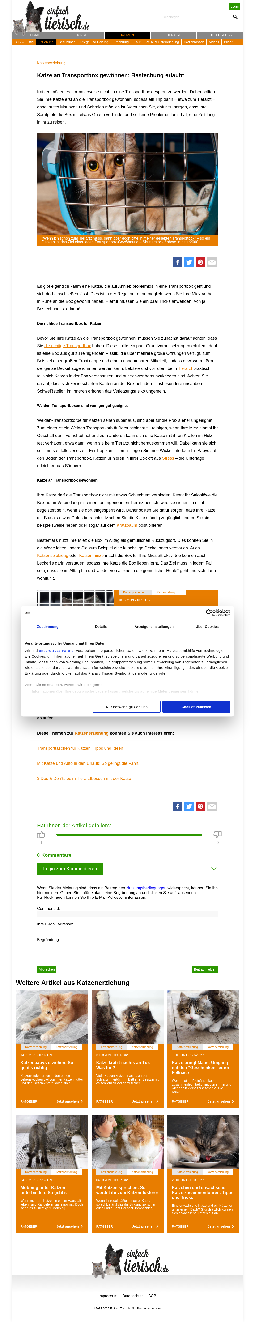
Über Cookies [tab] (207, 626)
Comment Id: (48, 908)
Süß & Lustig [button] (24, 42)
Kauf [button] (137, 42)
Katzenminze (91, 555)
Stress (168, 458)
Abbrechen (47, 969)
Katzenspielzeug (52, 555)
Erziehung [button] (45, 42)
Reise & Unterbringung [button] (162, 42)
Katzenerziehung (51, 63)
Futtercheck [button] (220, 35)
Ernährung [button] (121, 42)
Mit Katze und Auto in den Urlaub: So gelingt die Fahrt (87, 763)
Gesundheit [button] (66, 42)
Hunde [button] (81, 35)
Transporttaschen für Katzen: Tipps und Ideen (80, 748)
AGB (152, 1296)
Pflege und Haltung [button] (94, 42)
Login (235, 6)
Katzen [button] (127, 35)
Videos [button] (214, 42)
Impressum (108, 1296)
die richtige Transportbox (67, 345)
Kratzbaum (127, 525)
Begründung (48, 939)
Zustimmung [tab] (48, 626)
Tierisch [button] (173, 35)
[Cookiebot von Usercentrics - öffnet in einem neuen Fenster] (209, 612)
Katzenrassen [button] (194, 42)
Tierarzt (185, 368)
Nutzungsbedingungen (146, 888)
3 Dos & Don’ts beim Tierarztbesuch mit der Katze (84, 778)
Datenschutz (132, 1296)
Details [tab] (101, 626)
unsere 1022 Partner (57, 651)
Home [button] (35, 35)
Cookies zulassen (196, 707)
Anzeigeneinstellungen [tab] (154, 626)
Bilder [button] (228, 42)
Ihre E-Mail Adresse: (55, 924)
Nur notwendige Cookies (127, 707)
